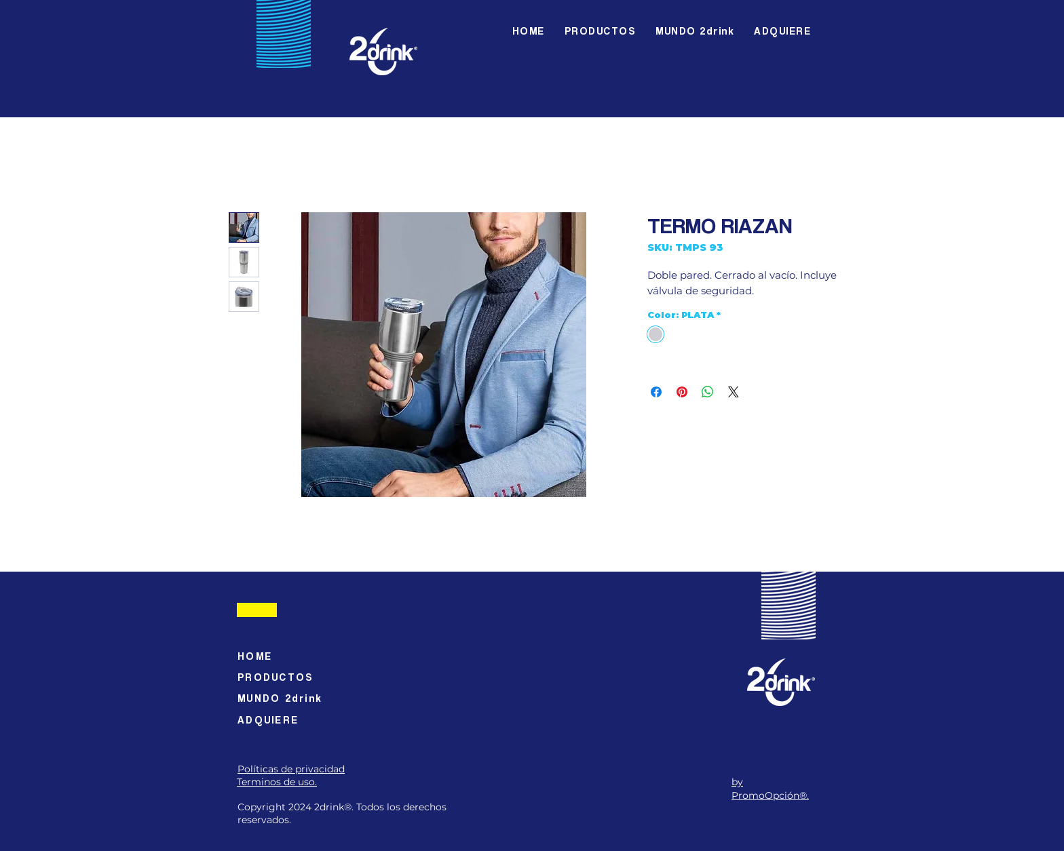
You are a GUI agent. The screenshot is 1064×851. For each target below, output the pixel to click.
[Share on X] (733, 392)
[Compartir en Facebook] (656, 392)
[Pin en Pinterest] (682, 392)
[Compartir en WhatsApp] (708, 392)
